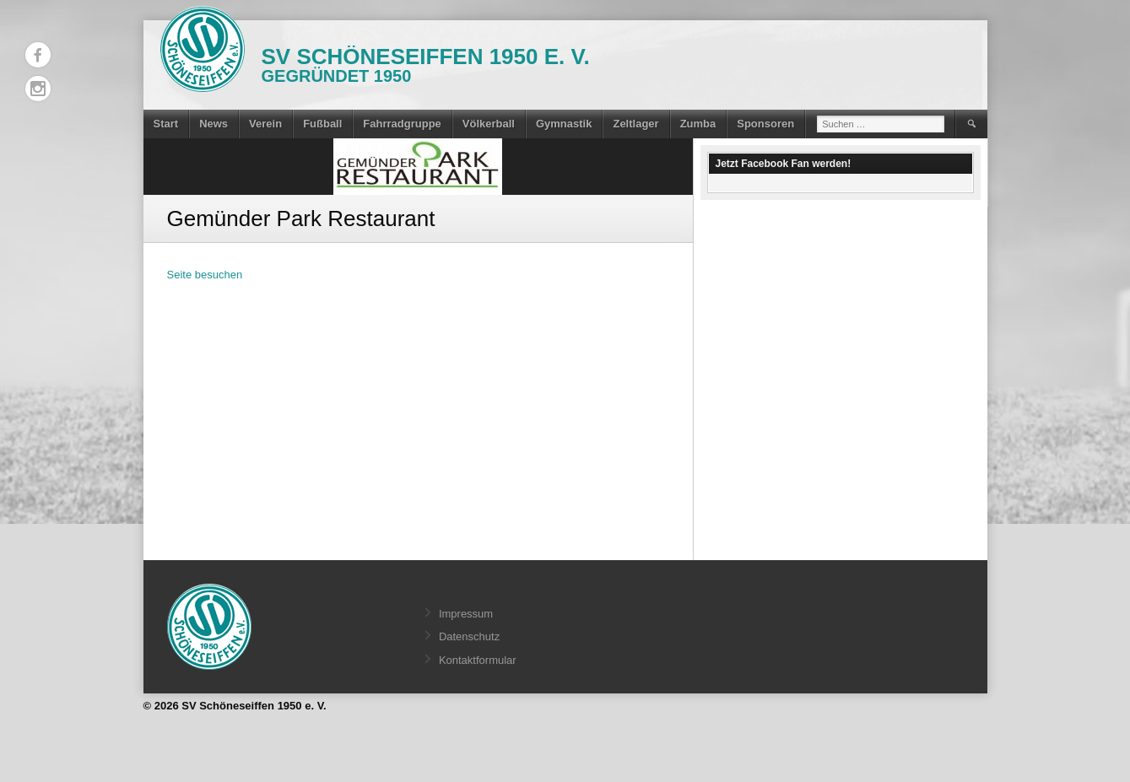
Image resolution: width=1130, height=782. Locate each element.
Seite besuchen (205, 274)
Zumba (698, 123)
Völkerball (488, 123)
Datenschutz (469, 636)
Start (166, 123)
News (213, 123)
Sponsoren (765, 123)
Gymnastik (564, 123)
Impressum (466, 613)
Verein (265, 123)
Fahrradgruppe (402, 123)
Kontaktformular (477, 660)
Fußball (322, 123)
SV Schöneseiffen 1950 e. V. (426, 56)
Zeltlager (635, 123)
